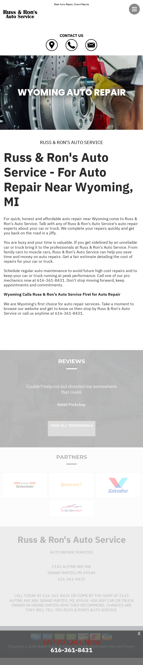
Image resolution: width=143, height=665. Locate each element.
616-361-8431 (51, 280)
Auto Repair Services (71, 556)
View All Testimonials (71, 430)
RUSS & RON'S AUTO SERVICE (71, 142)
